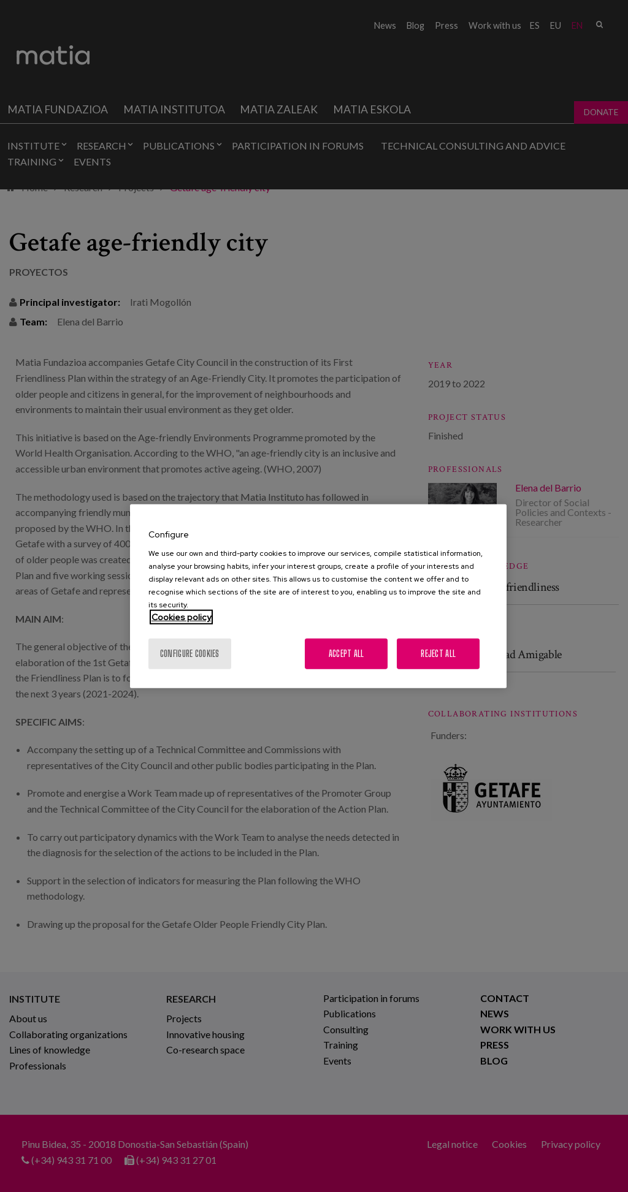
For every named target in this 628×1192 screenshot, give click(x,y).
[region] (318, 596)
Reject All (438, 653)
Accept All (346, 653)
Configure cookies (190, 653)
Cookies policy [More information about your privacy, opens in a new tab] (181, 617)
